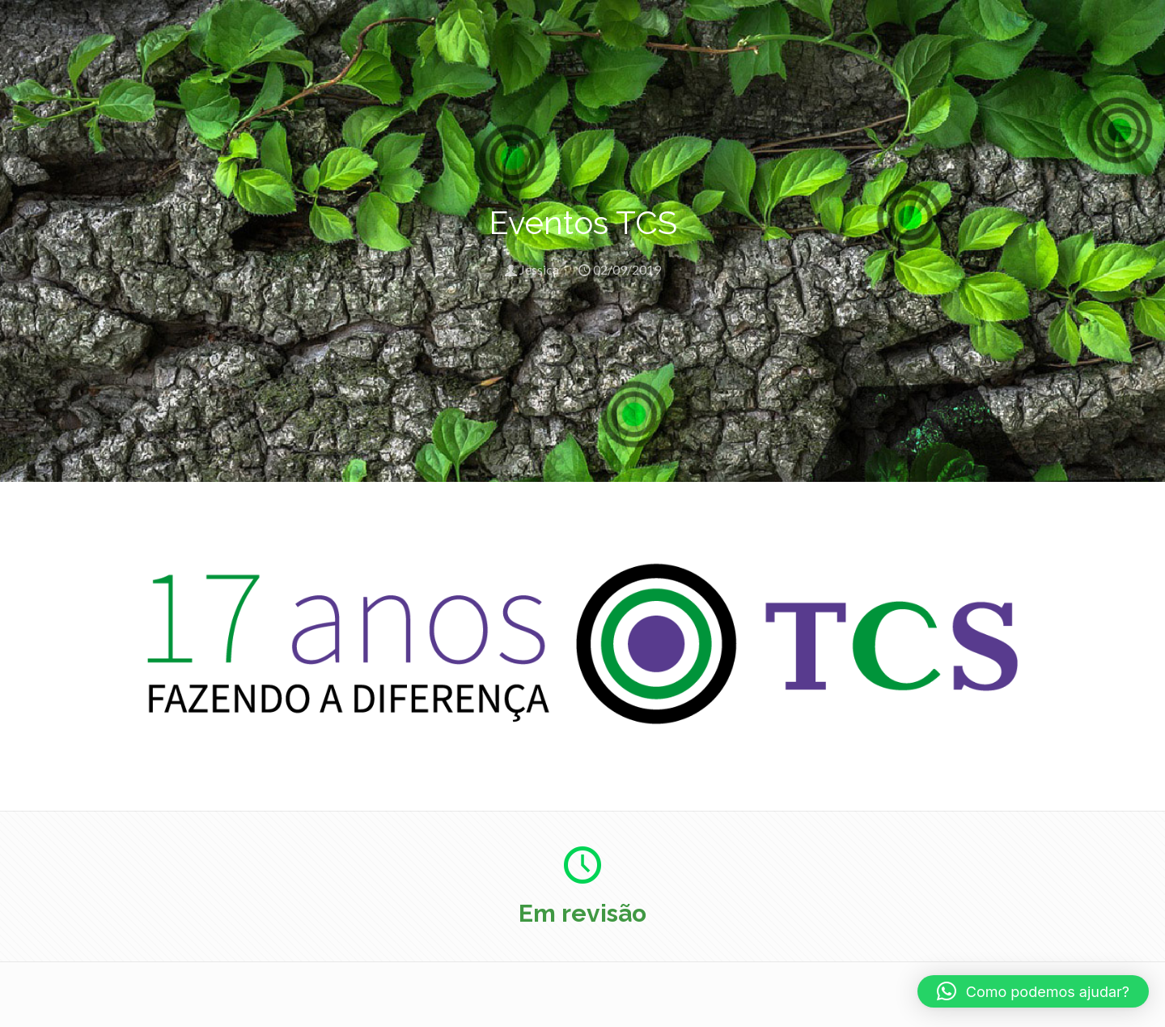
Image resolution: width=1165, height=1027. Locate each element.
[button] (1033, 991)
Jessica (539, 269)
